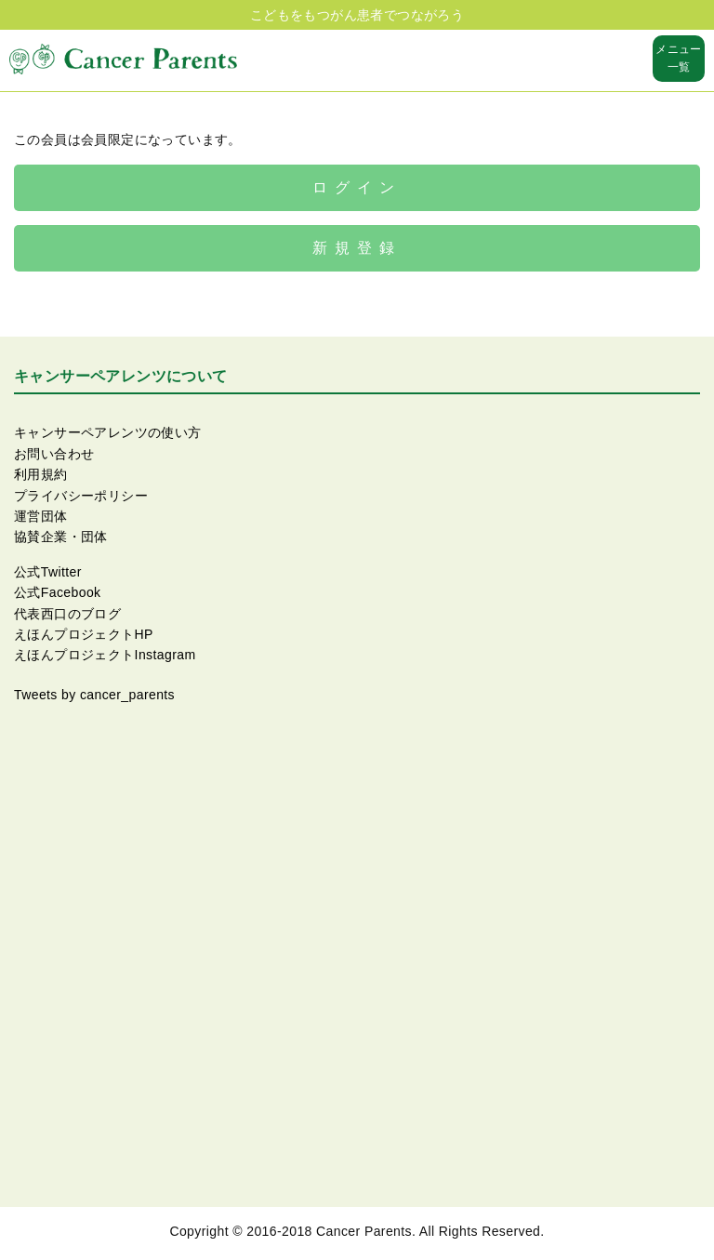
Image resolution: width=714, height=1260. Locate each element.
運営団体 (41, 516)
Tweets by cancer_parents (94, 694)
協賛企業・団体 (61, 536)
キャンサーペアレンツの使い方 (108, 432)
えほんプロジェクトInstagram (104, 654)
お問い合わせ (54, 453)
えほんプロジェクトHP (83, 634)
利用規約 (41, 474)
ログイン (357, 187)
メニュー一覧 (678, 58)
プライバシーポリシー (81, 495)
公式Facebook (57, 592)
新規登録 (357, 248)
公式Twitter (48, 571)
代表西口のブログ (67, 613)
